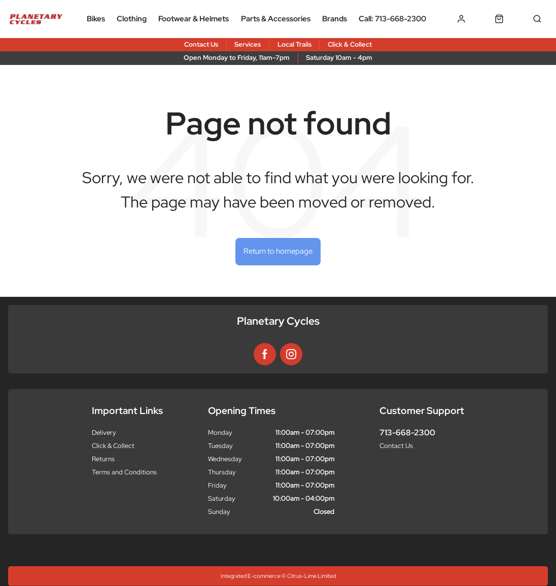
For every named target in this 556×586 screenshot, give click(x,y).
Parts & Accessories (275, 19)
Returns (103, 459)
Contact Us (396, 445)
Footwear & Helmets (193, 19)
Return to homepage (278, 251)
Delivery (104, 432)
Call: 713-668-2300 (392, 19)
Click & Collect (113, 445)
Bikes (96, 19)
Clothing (132, 19)
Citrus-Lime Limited (311, 575)
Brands (334, 19)
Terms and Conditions (124, 472)
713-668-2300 (407, 432)
